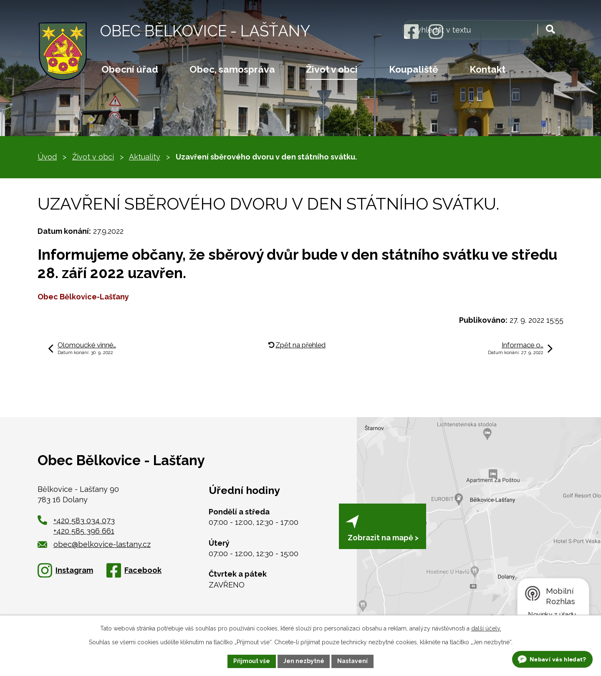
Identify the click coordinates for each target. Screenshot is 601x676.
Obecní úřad (129, 69)
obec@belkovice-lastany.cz (94, 544)
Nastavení (353, 661)
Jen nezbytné (303, 661)
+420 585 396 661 (83, 531)
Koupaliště (413, 69)
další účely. (486, 628)
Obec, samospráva (232, 69)
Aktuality (144, 156)
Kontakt (487, 69)
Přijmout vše (251, 661)
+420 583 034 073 (84, 520)
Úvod (47, 156)
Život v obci (332, 69)
